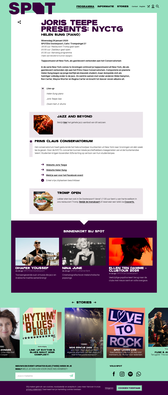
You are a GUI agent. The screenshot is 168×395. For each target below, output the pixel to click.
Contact (135, 6)
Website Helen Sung (56, 170)
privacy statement (34, 389)
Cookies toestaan (129, 388)
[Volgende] (95, 302)
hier (65, 122)
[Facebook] (114, 374)
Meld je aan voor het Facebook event (64, 175)
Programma (85, 6)
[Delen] (19, 22)
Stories (123, 6)
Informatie (106, 6)
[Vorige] (72, 302)
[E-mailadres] (45, 376)
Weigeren (109, 388)
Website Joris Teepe (56, 165)
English (142, 6)
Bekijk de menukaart (89, 201)
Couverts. (129, 201)
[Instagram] (122, 374)
